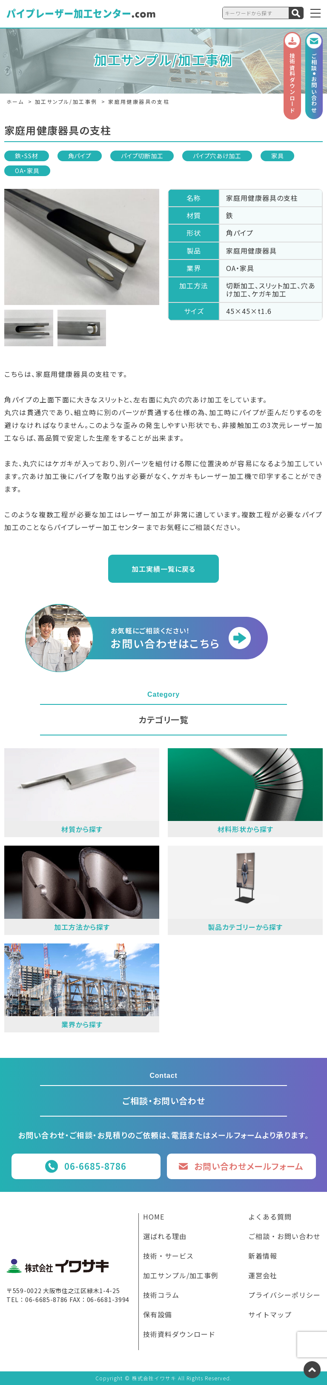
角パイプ (80, 155)
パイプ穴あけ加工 (217, 155)
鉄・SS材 (26, 155)
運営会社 (262, 1276)
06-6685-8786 (95, 1166)
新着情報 (262, 1256)
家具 (277, 155)
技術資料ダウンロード (179, 1335)
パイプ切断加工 (142, 155)
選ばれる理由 (164, 1237)
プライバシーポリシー (284, 1295)
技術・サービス (168, 1256)
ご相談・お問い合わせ (284, 1237)
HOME (153, 1217)
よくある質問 (270, 1217)
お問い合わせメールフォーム (249, 1166)
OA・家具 (27, 170)
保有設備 (157, 1315)
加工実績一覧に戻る (163, 569)
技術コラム (161, 1295)
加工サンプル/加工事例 (180, 1276)
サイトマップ (270, 1315)
